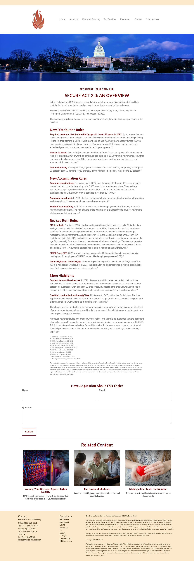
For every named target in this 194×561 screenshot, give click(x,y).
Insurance (64, 527)
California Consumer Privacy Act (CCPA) (153, 533)
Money (62, 533)
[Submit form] (29, 432)
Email (102, 390)
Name (25, 390)
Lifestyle (63, 536)
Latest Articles (65, 538)
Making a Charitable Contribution (148, 488)
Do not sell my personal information (138, 535)
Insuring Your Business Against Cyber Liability (46, 490)
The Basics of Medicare (97, 488)
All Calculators (66, 541)
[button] (73, 19)
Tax (61, 530)
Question (27, 407)
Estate (62, 525)
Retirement (64, 519)
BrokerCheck (132, 516)
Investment (64, 522)
